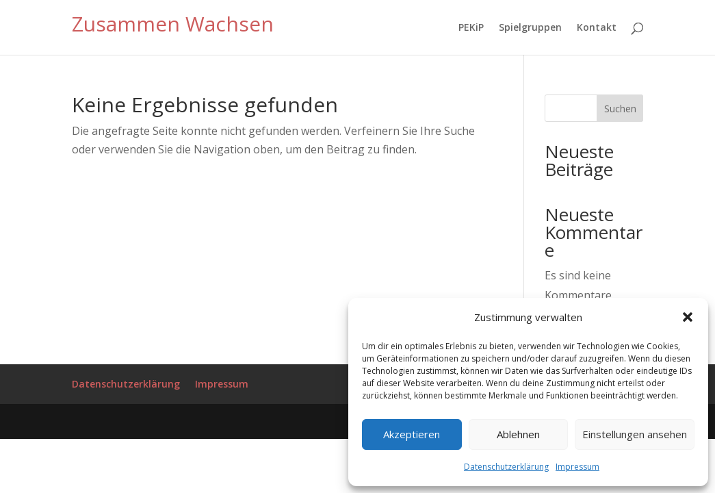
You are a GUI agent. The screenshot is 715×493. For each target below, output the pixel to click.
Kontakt (596, 27)
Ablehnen (518, 434)
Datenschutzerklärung (506, 466)
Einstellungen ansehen (634, 434)
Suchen (620, 108)
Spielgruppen (530, 27)
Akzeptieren (411, 434)
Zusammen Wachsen (173, 24)
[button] (687, 317)
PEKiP (471, 27)
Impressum (577, 466)
